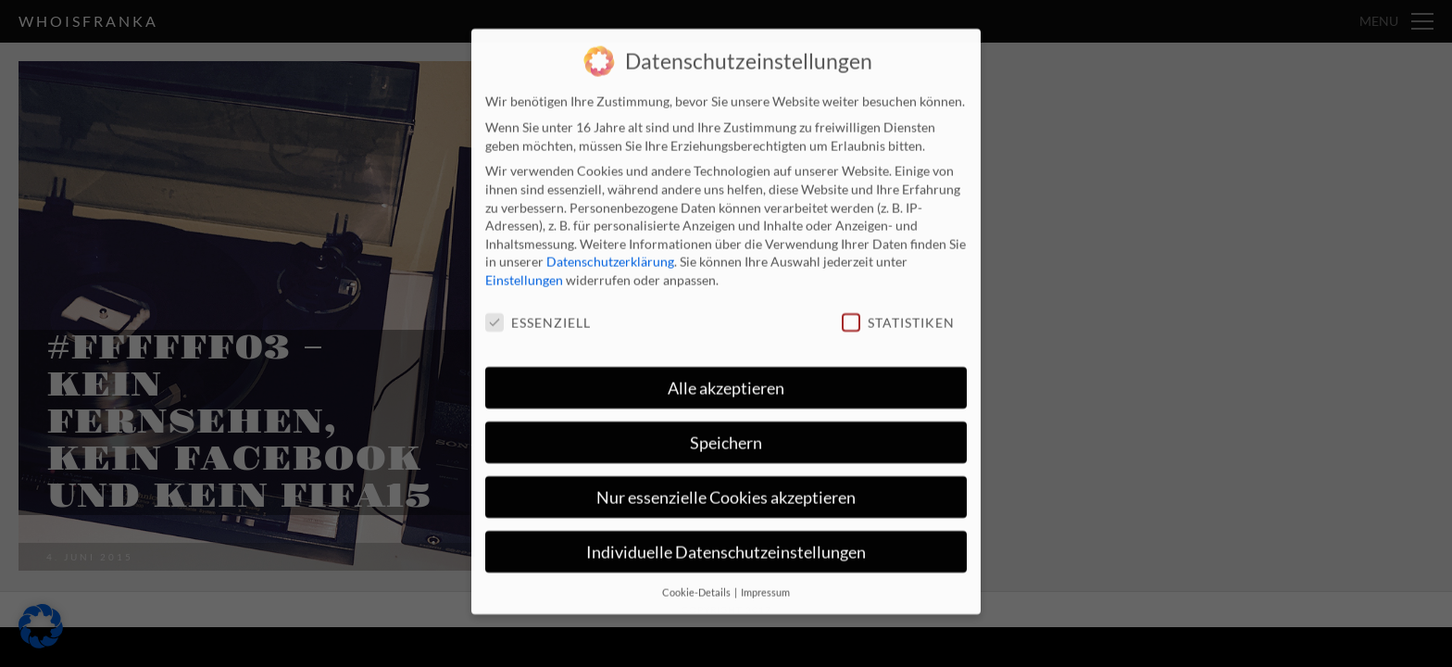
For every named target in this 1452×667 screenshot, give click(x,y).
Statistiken (898, 311)
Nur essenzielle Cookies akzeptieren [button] (726, 486)
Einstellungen (524, 268)
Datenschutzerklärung (610, 250)
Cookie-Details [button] (697, 579)
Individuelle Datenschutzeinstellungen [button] (726, 540)
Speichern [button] (726, 431)
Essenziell (538, 311)
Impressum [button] (765, 579)
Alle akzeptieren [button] (726, 376)
